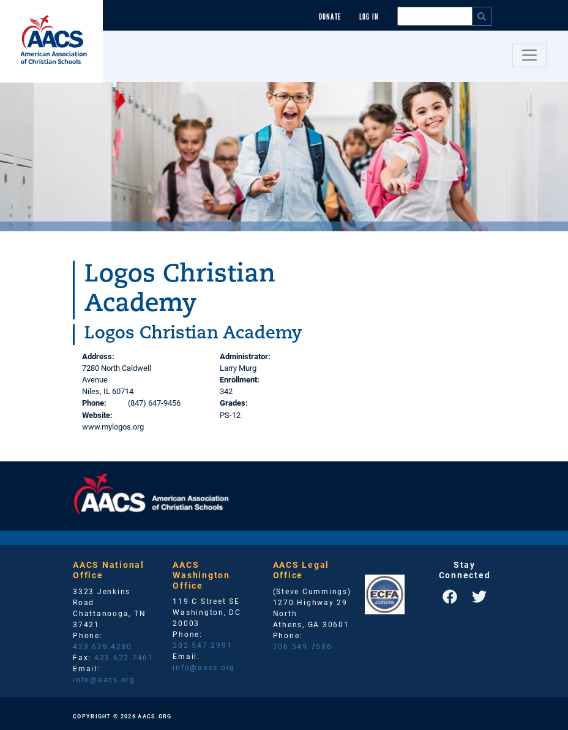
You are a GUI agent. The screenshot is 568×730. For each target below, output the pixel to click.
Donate (330, 17)
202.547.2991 (202, 645)
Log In (369, 17)
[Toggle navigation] (529, 55)
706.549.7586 (302, 646)
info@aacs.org (104, 679)
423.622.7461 (124, 657)
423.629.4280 (102, 646)
